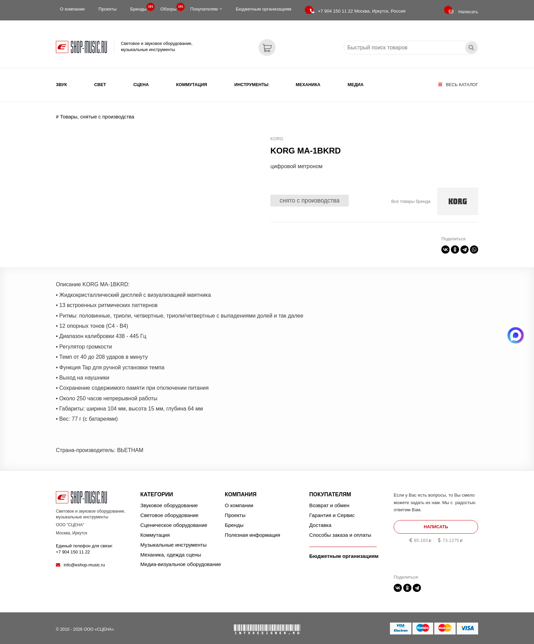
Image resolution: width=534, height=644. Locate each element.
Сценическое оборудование (173, 521)
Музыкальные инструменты (173, 541)
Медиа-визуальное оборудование (180, 560)
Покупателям (206, 9)
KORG (276, 135)
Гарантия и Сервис (332, 511)
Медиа (356, 84)
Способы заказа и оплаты (340, 531)
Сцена (141, 84)
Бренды (140, 7)
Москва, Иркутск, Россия (357, 11)
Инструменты (251, 84)
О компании (72, 9)
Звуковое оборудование (169, 501)
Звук (61, 84)
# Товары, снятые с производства (95, 113)
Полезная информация (252, 531)
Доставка (320, 521)
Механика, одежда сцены (170, 550)
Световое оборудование (169, 511)
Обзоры (170, 7)
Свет (100, 84)
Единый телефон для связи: (84, 544)
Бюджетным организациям (263, 9)
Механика (308, 84)
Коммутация (191, 84)
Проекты (107, 9)
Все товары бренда (410, 197)
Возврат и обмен (329, 501)
